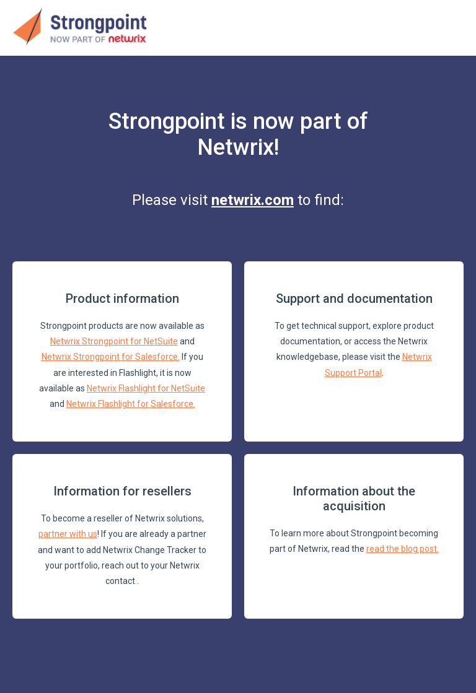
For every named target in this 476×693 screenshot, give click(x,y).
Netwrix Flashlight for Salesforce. (130, 404)
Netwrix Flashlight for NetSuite (146, 388)
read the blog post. (402, 549)
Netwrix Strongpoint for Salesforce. (111, 357)
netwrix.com (252, 200)
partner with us (67, 534)
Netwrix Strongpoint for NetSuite (114, 341)
